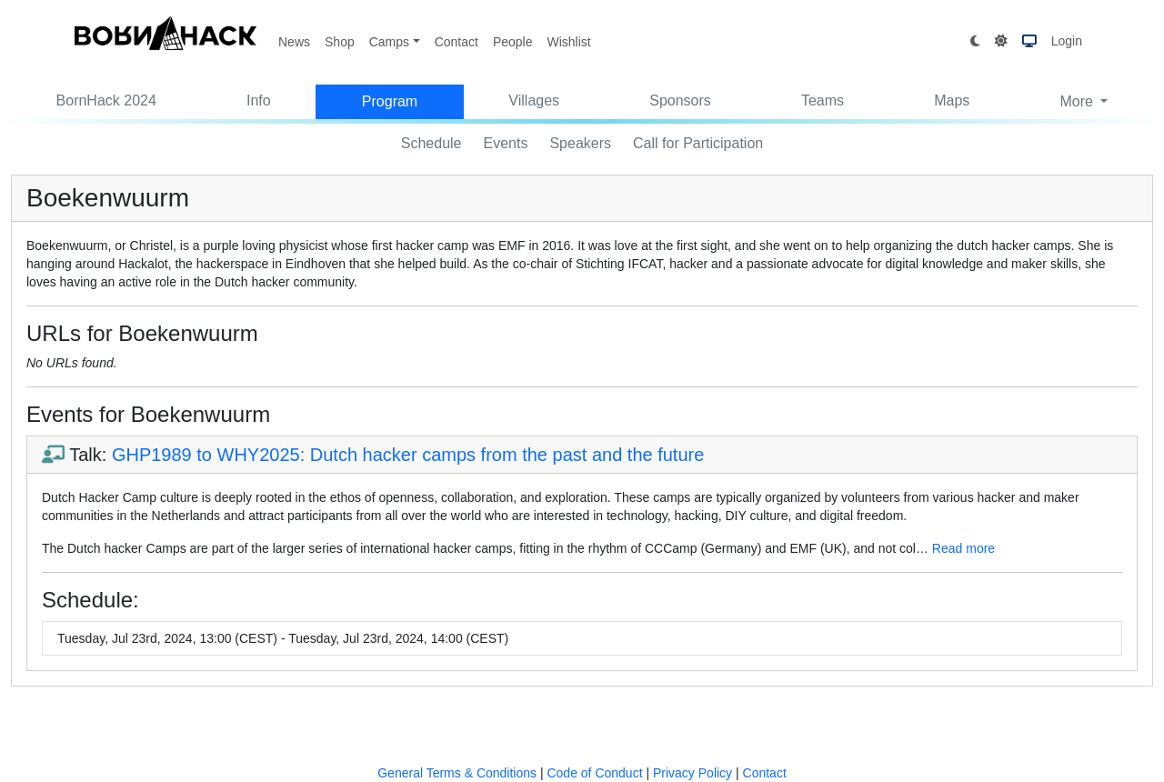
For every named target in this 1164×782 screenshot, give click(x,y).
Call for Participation (698, 143)
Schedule (431, 143)
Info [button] (258, 100)
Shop (340, 42)
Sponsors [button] (680, 100)
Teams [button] (822, 100)
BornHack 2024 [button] (106, 100)
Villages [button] (533, 100)
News (294, 42)
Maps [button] (951, 100)
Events (506, 143)
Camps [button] (389, 42)
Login (1066, 41)
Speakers (580, 143)
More (1078, 101)
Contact (456, 42)
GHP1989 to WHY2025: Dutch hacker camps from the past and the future (408, 455)
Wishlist (568, 42)
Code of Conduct (594, 773)
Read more (963, 548)
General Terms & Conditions (457, 773)
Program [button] (389, 101)
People (513, 42)
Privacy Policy (692, 773)
